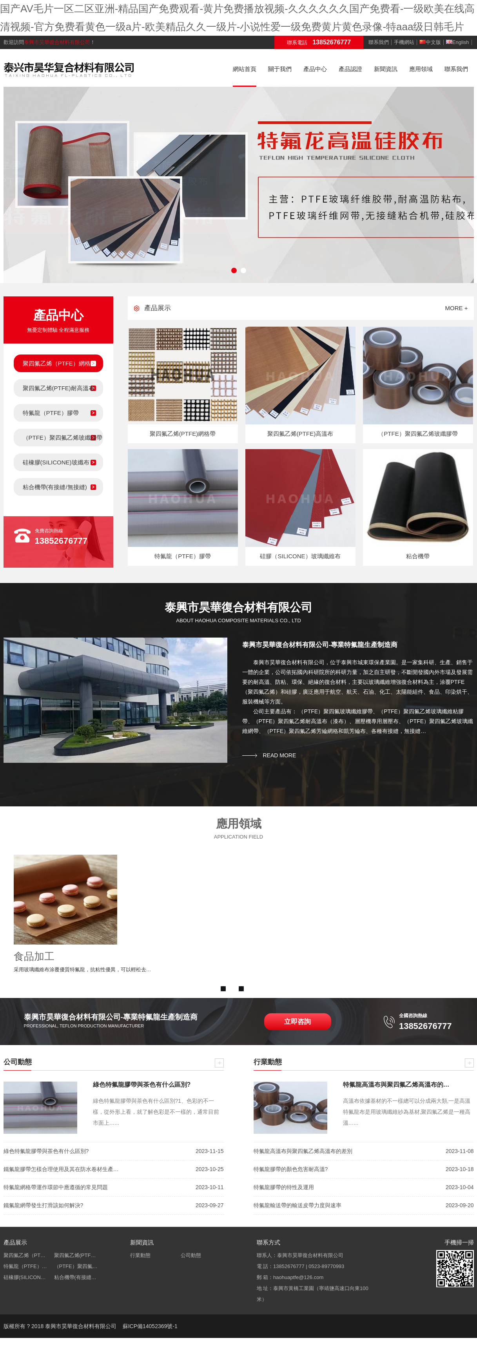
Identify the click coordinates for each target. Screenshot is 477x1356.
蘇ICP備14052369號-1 (150, 1326)
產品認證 (350, 69)
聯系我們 (378, 42)
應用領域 (421, 69)
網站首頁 (244, 69)
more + (456, 308)
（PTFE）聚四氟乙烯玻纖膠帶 (62, 437)
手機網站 (404, 42)
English (457, 42)
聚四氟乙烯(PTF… (75, 1255)
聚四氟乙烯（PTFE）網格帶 (59, 363)
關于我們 (280, 69)
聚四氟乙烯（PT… (25, 1255)
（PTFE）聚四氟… (76, 1266)
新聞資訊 (385, 69)
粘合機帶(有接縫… (75, 1277)
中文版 (430, 42)
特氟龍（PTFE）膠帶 (51, 412)
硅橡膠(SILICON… (25, 1277)
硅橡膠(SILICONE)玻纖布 (56, 462)
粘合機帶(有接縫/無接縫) (55, 487)
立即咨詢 (297, 1021)
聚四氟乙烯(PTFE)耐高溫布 (58, 388)
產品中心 (315, 69)
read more (279, 755)
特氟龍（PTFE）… (25, 1266)
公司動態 (191, 1255)
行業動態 (140, 1255)
